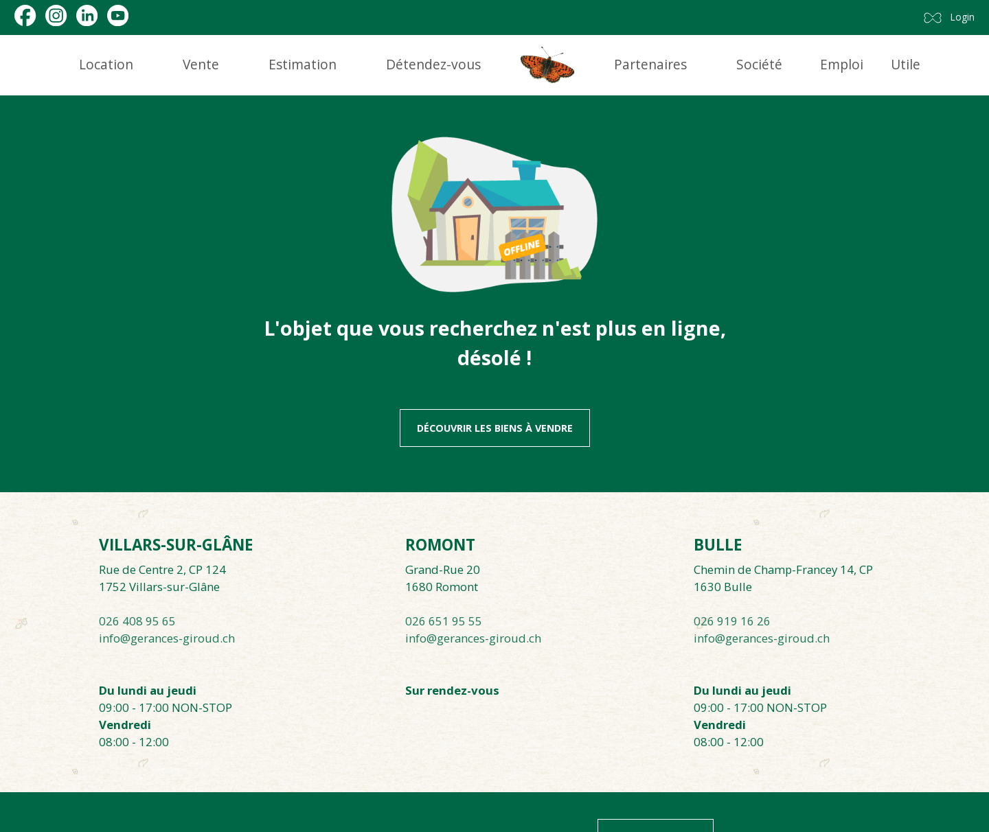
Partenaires (650, 64)
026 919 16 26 (732, 621)
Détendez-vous (433, 64)
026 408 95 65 (137, 621)
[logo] (547, 64)
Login (963, 16)
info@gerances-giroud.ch (167, 638)
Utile (905, 64)
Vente (201, 64)
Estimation (303, 64)
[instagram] (56, 15)
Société (759, 64)
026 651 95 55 (443, 621)
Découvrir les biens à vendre (495, 428)
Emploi (841, 64)
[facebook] (25, 15)
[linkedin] (87, 15)
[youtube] (117, 15)
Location (106, 64)
